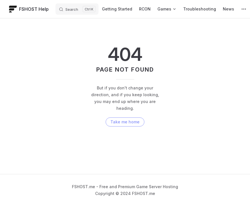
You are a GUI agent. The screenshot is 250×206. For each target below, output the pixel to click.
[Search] (77, 9)
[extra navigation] (244, 9)
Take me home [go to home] (125, 121)
